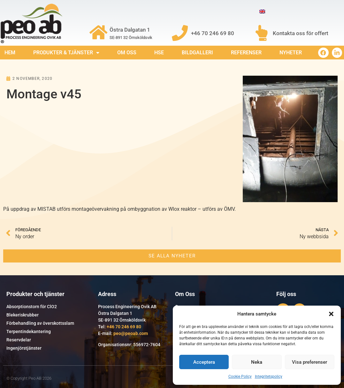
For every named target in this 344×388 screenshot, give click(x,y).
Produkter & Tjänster (66, 52)
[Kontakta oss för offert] (262, 33)
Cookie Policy (240, 376)
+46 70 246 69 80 (212, 33)
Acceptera (204, 362)
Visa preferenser (309, 362)
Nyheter (290, 52)
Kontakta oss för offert (300, 33)
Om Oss (126, 52)
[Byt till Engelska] (262, 11)
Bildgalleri (197, 52)
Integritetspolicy (268, 376)
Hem (9, 52)
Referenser (246, 52)
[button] (331, 314)
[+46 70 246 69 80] (180, 33)
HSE (159, 52)
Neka (256, 362)
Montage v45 (43, 94)
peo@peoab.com (130, 333)
